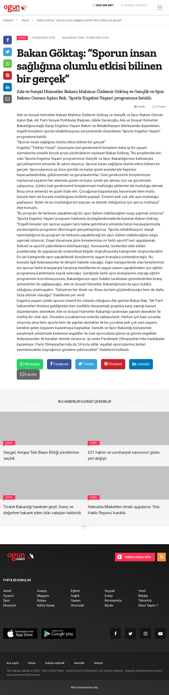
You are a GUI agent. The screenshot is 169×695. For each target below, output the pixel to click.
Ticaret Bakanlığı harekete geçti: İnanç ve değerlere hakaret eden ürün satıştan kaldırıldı (42, 509)
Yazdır (139, 106)
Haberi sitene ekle (134, 557)
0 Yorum (159, 106)
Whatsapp (30, 364)
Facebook (59, 364)
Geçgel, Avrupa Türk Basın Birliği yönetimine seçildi (41, 455)
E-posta (28, 374)
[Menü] (160, 7)
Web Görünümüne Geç (84, 687)
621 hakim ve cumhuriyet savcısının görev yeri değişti (124, 455)
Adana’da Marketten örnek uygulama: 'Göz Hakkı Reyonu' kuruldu (124, 509)
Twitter (86, 364)
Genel (22, 37)
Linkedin (141, 364)
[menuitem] (17, 591)
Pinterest (113, 364)
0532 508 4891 (103, 5)
